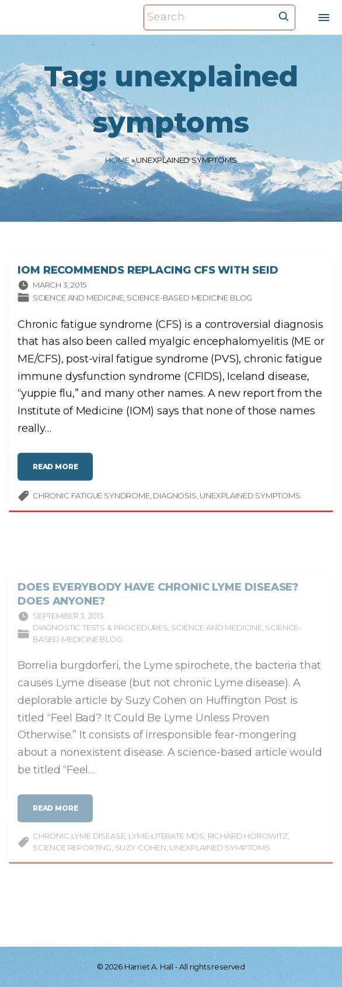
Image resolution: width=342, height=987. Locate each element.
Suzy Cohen (140, 858)
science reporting (72, 858)
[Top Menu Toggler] (324, 17)
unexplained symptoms (250, 498)
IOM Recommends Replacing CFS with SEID (148, 272)
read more (59, 473)
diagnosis (174, 498)
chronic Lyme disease (79, 847)
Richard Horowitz (248, 847)
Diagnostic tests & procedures (100, 638)
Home (117, 160)
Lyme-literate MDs (166, 847)
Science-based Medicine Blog (189, 300)
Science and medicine (78, 300)
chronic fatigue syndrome (91, 498)
